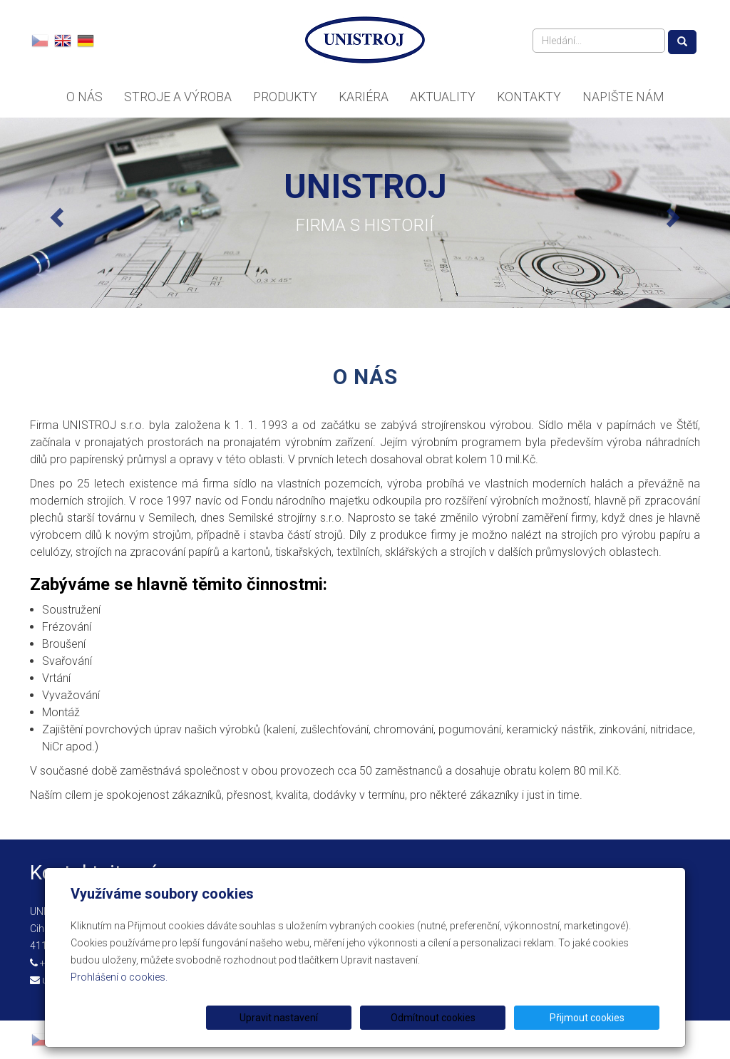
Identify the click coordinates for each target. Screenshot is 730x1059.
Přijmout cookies (604, 1017)
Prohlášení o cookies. (119, 977)
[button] (55, 213)
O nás (84, 97)
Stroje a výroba (178, 97)
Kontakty (529, 97)
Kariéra (364, 97)
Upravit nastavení (370, 1017)
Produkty (285, 97)
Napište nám (623, 97)
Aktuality (442, 97)
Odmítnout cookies (487, 1017)
